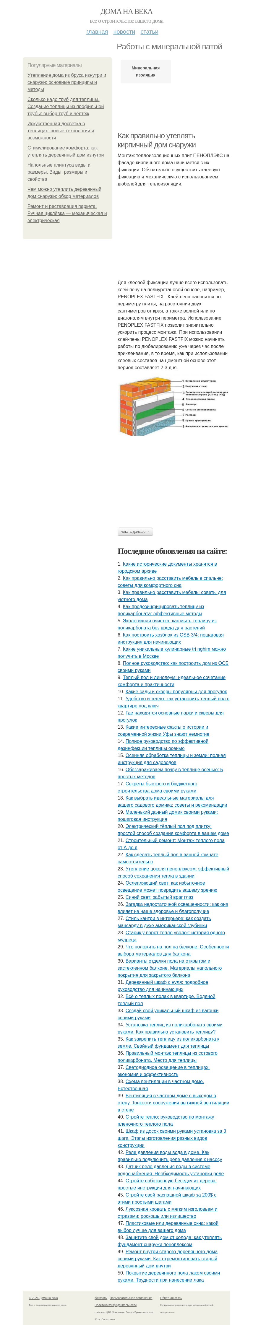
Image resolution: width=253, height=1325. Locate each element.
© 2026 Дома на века (43, 1298)
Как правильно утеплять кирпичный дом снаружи (157, 140)
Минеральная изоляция (146, 71)
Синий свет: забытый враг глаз (159, 897)
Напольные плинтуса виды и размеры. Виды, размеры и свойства (58, 172)
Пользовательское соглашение (131, 1298)
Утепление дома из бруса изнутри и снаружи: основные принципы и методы (66, 82)
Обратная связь (171, 1298)
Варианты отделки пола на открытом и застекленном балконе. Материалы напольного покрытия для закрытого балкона (170, 968)
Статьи (149, 31)
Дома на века (126, 11)
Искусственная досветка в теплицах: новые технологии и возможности (60, 130)
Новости (124, 31)
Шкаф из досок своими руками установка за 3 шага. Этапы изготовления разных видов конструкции (172, 1138)
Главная (97, 31)
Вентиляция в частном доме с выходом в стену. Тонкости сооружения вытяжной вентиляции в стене (173, 1102)
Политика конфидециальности (116, 1305)
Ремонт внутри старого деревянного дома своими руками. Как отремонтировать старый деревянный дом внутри (168, 1258)
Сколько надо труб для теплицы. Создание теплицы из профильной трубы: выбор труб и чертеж (65, 106)
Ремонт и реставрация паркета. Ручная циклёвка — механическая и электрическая (67, 213)
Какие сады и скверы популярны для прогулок (176, 691)
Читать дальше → (135, 532)
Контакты (101, 1298)
